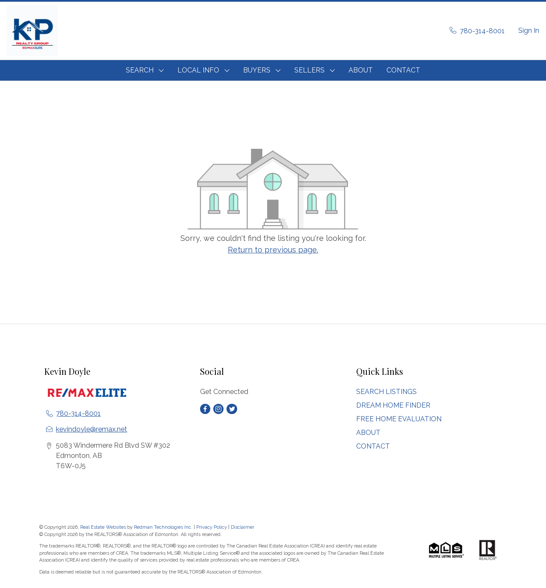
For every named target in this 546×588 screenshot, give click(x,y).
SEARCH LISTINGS (386, 392)
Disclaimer (242, 527)
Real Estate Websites (103, 527)
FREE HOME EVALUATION (398, 419)
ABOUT (361, 70)
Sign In (528, 30)
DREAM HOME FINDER (393, 405)
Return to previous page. (273, 249)
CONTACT (403, 70)
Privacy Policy (211, 527)
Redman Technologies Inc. (164, 527)
